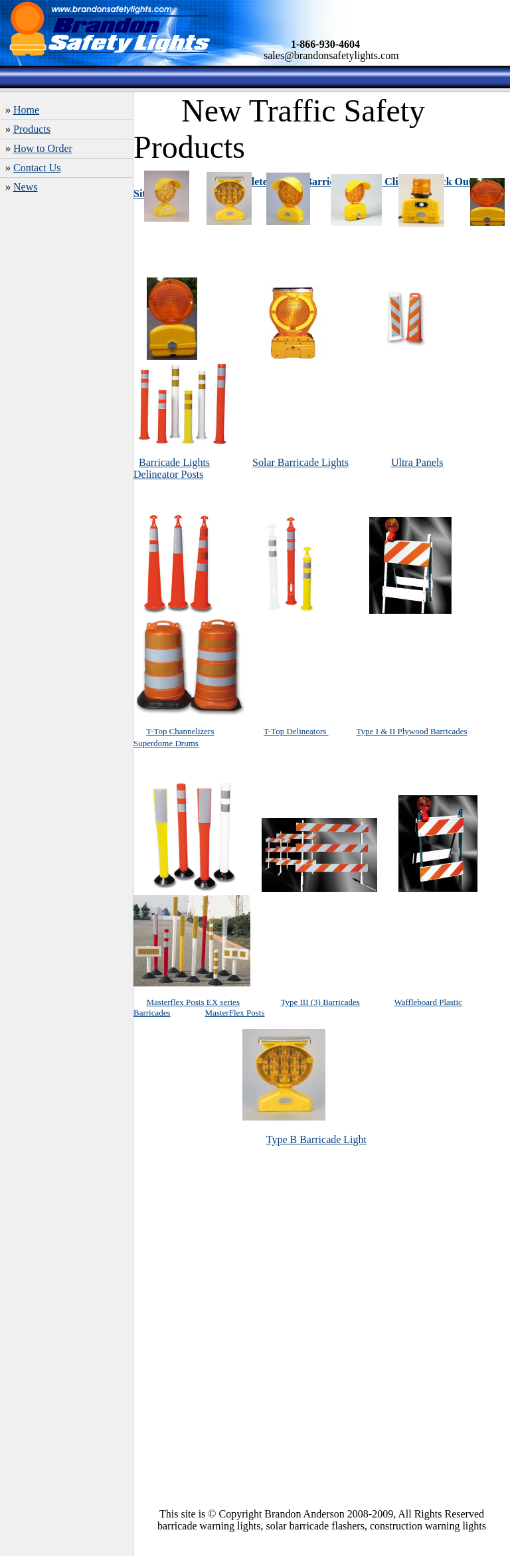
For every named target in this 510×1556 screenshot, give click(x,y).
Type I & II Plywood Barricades (412, 731)
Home (26, 110)
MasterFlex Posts (235, 1013)
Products (31, 129)
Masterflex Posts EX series (193, 1002)
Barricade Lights (174, 462)
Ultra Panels (417, 462)
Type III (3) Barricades (319, 1002)
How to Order (42, 148)
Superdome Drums (166, 743)
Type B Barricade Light (316, 1139)
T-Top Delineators (296, 731)
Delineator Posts (168, 474)
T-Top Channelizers (180, 731)
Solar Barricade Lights (300, 462)
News (25, 187)
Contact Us (37, 167)
